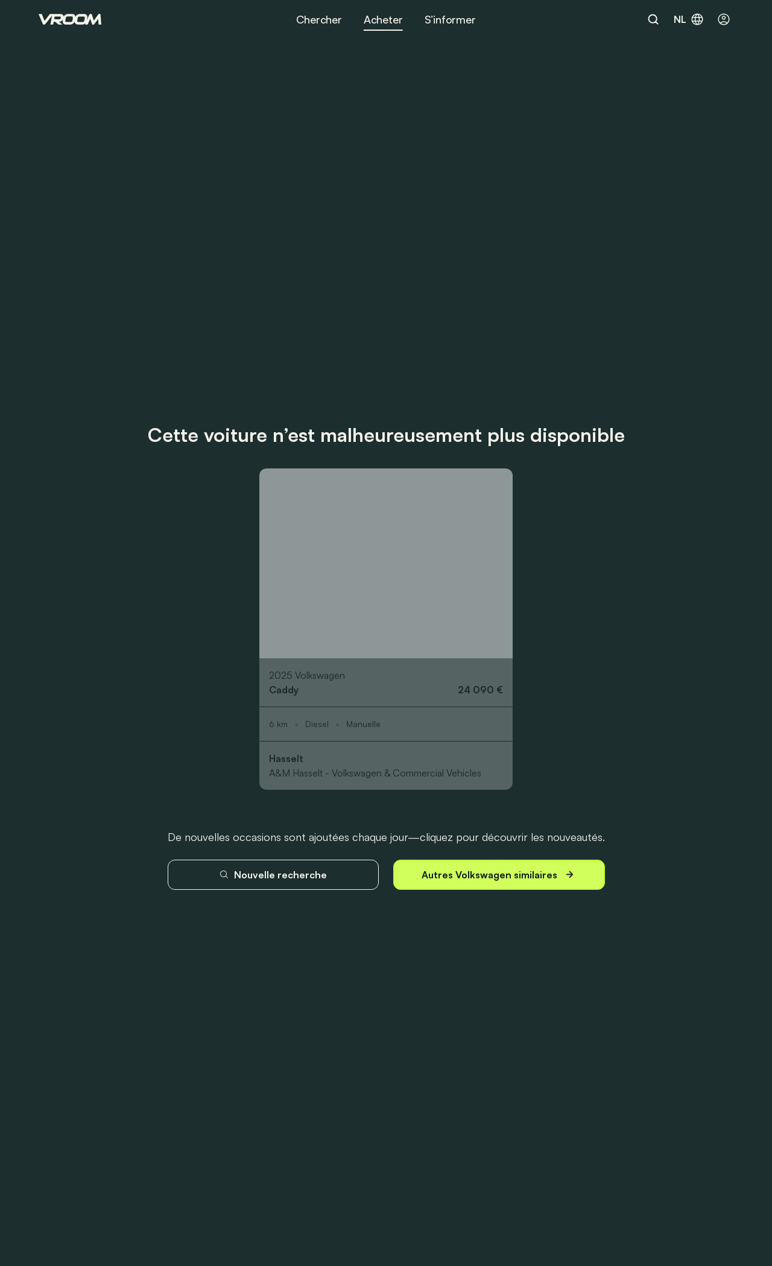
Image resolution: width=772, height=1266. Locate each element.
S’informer (450, 19)
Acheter (383, 19)
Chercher (319, 19)
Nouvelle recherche (273, 875)
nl (689, 19)
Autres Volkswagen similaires (499, 874)
